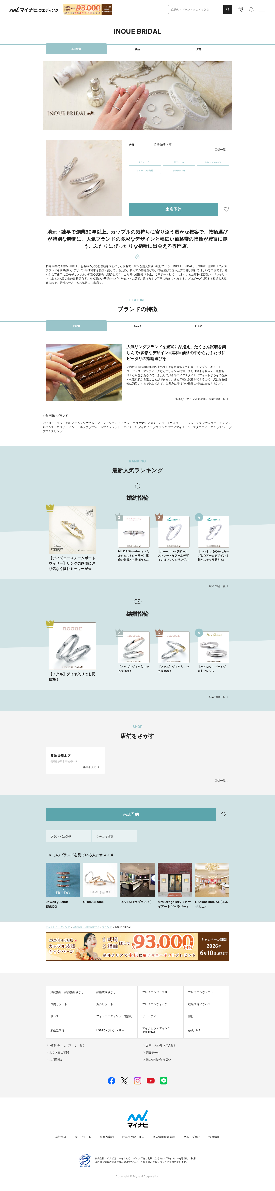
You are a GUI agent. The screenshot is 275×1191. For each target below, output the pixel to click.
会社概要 (61, 1137)
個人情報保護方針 (164, 1137)
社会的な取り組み (133, 1137)
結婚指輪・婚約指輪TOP (86, 927)
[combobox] (196, 9)
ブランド (107, 927)
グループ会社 (191, 1137)
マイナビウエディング (58, 927)
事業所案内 (107, 1137)
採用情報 (214, 1137)
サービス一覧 (83, 1137)
